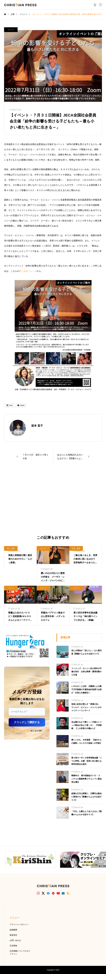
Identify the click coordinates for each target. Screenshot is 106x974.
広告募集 (13, 946)
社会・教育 (11, 548)
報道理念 (13, 935)
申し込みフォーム (28, 271)
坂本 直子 (37, 425)
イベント (11, 30)
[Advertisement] (53, 499)
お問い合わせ (15, 940)
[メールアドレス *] (27, 711)
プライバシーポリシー (21, 730)
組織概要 (13, 930)
